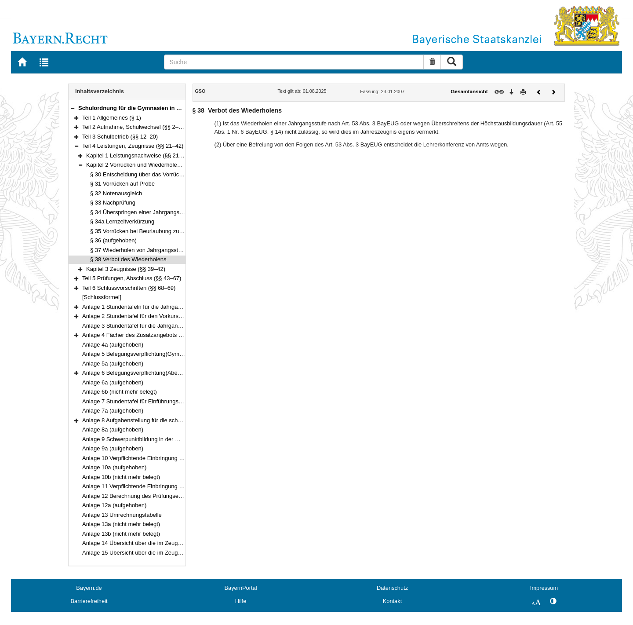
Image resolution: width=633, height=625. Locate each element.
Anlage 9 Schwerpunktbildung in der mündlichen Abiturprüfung (161, 439)
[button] (72, 108)
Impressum (544, 588)
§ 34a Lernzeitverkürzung (122, 221)
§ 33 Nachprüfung (112, 202)
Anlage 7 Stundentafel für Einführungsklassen (140, 401)
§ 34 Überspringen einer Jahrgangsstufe (141, 212)
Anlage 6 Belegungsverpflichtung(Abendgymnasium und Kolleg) (163, 372)
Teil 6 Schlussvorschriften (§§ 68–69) (128, 288)
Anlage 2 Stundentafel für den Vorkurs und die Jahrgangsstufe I (162, 316)
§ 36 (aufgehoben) (113, 240)
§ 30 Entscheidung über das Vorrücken (139, 174)
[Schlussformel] (101, 297)
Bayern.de (89, 588)
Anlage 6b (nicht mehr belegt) (119, 391)
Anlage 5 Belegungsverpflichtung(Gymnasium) (141, 354)
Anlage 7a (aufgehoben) (112, 410)
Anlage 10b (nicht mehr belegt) (121, 477)
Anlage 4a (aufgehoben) (112, 344)
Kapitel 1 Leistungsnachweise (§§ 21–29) (138, 155)
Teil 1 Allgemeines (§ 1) (111, 117)
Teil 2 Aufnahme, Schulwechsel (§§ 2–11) (134, 127)
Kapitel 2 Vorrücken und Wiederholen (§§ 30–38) (147, 164)
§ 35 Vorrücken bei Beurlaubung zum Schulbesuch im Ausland (168, 231)
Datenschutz (392, 588)
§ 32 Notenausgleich (116, 193)
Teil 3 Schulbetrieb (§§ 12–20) (120, 136)
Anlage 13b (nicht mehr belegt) (121, 533)
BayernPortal (241, 588)
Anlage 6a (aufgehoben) (112, 382)
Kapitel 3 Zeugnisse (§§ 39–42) (125, 269)
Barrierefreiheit (89, 601)
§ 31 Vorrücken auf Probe (122, 183)
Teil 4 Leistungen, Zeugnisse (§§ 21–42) (132, 146)
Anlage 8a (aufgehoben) (112, 429)
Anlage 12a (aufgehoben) (114, 505)
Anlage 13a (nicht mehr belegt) (121, 524)
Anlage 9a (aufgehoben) (112, 448)
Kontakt (392, 601)
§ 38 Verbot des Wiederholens (128, 259)
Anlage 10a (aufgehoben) (114, 467)
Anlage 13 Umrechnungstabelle (122, 515)
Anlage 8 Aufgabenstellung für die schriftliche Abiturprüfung (156, 420)
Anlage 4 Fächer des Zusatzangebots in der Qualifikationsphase (163, 335)
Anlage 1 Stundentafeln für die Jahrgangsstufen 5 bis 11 (153, 306)
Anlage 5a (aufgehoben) (112, 363)
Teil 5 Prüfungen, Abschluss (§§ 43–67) (131, 278)
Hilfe (241, 601)
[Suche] (294, 62)
